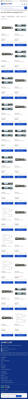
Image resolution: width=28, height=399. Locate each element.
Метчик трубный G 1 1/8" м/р (19, 246)
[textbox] (13, 8)
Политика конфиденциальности (7, 382)
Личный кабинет (4, 373)
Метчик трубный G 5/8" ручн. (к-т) (19, 140)
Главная (2, 10)
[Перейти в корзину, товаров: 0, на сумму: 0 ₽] (24, 4)
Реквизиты (3, 367)
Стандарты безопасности (6, 369)
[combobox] (14, 7)
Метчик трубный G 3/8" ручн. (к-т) (6, 140)
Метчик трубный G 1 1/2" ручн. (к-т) (6, 219)
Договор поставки (4, 377)
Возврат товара (4, 378)
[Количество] (7, 42)
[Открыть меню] (26, 4)
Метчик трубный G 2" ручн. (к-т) (19, 325)
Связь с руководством (5, 360)
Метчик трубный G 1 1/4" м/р (19, 219)
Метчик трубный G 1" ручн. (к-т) (5, 193)
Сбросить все (23, 16)
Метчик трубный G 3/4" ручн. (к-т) (6, 114)
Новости (2, 364)
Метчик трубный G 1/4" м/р (5, 61)
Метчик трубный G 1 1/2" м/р (19, 193)
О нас (2, 362)
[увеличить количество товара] (12, 42)
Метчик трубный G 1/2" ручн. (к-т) (19, 35)
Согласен (19, 396)
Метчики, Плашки (8, 10)
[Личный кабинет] (22, 4)
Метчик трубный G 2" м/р (4, 325)
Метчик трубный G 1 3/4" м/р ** (19, 272)
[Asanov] (6, 389)
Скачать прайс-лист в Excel (6, 380)
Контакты (3, 359)
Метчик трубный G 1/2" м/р (5, 35)
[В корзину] (7, 45)
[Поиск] (25, 8)
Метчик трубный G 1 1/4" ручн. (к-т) (6, 246)
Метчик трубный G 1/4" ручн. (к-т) (19, 61)
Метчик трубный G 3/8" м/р (18, 114)
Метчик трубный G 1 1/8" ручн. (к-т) (6, 272)
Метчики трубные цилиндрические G (19, 10)
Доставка (2, 375)
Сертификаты (3, 365)
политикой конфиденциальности (8, 396)
